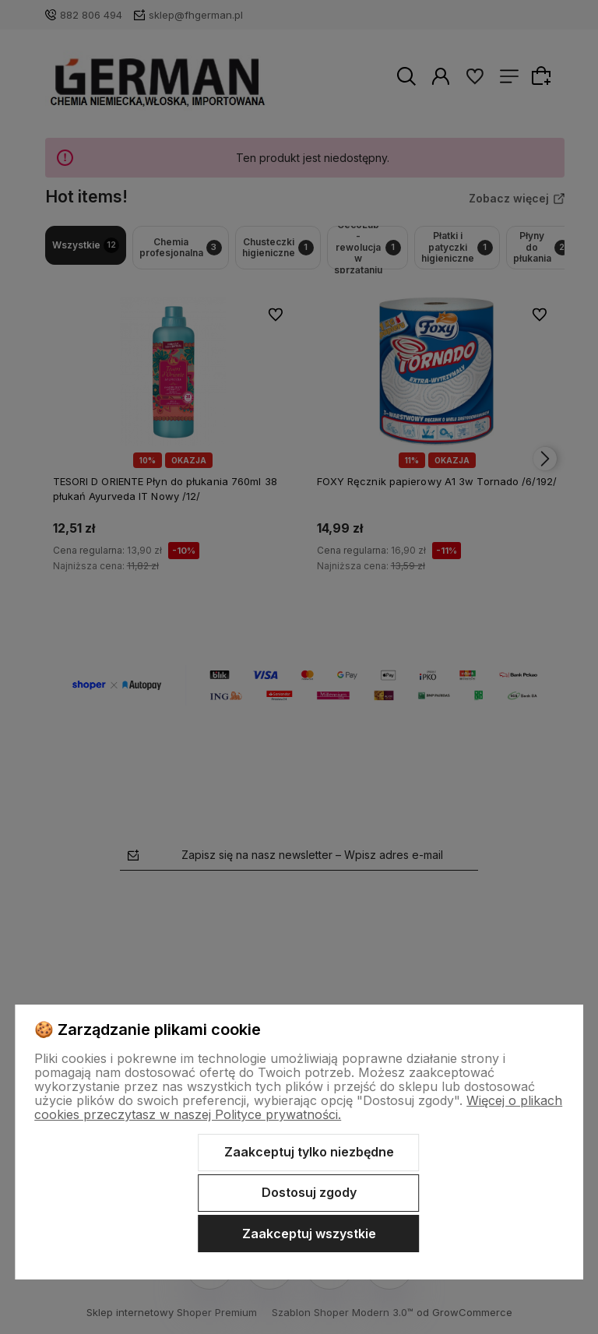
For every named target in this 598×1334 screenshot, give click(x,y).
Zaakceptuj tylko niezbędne (309, 1152)
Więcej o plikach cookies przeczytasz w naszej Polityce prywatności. (298, 1107)
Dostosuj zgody (309, 1192)
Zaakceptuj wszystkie (309, 1233)
